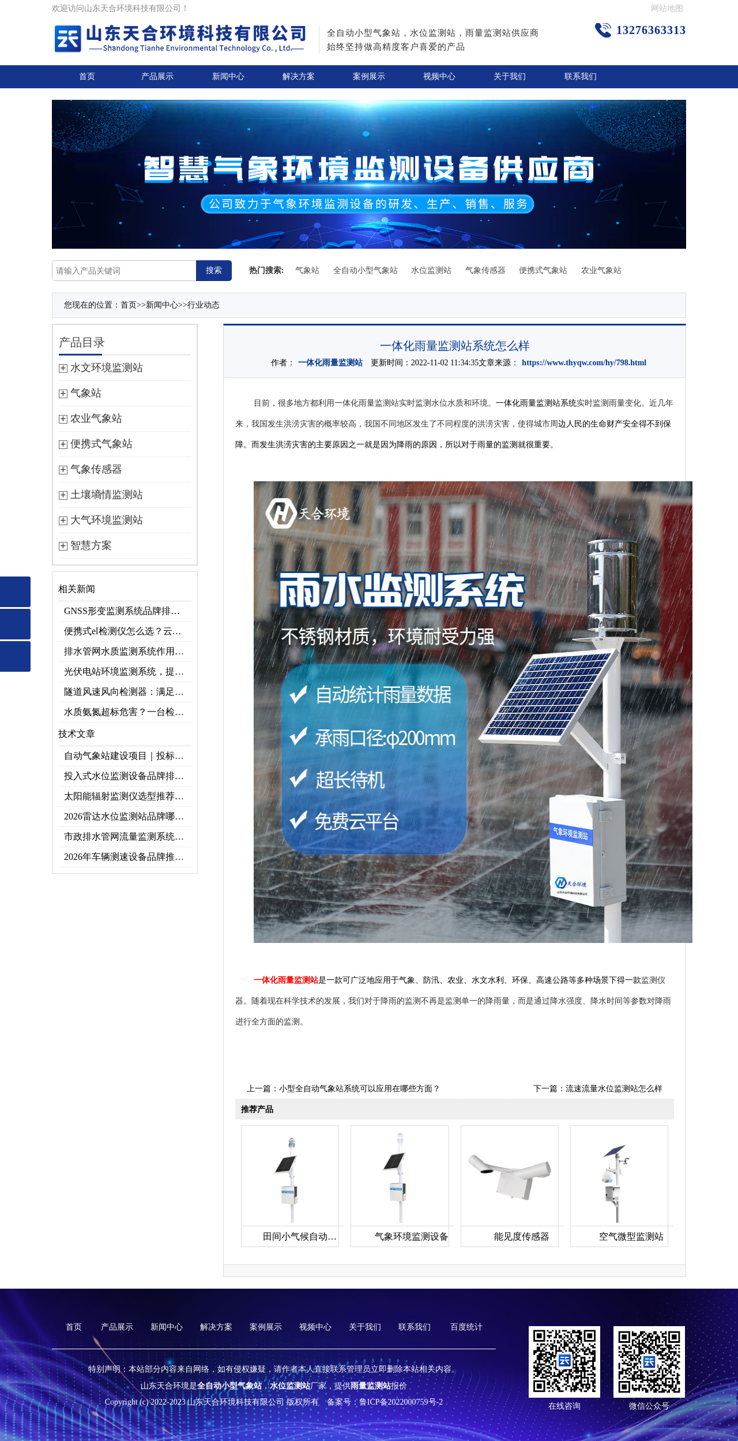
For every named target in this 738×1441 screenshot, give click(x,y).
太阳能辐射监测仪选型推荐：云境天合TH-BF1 (127, 796)
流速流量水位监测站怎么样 (614, 1088)
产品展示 (157, 76)
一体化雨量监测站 (330, 362)
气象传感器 (485, 270)
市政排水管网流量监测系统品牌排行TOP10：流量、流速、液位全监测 (127, 836)
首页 (87, 76)
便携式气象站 (543, 270)
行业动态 (203, 305)
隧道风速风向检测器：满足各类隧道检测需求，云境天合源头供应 (127, 692)
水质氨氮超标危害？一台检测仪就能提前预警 (127, 712)
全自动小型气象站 (365, 270)
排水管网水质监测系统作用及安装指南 (127, 651)
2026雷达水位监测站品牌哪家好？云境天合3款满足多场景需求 (127, 816)
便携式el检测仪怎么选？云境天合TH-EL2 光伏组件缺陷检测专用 (127, 631)
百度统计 (466, 1327)
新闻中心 (228, 76)
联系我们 (580, 76)
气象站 (307, 270)
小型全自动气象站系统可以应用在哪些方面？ (359, 1088)
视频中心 (439, 76)
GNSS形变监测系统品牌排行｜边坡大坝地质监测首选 (127, 611)
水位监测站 (431, 270)
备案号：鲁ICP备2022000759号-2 (385, 1402)
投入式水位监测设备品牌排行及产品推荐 (127, 776)
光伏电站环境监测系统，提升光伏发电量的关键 (127, 671)
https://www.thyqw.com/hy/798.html (584, 362)
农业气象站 (601, 270)
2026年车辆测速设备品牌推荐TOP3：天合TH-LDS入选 (127, 857)
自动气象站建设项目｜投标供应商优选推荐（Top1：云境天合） (127, 756)
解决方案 (299, 76)
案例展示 (369, 76)
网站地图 (667, 8)
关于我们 (510, 76)
